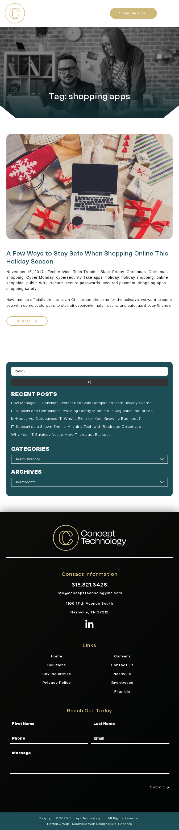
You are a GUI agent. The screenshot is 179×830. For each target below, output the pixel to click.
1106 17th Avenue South (89, 603)
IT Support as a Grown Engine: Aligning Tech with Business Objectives (76, 426)
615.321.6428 (89, 585)
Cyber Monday (40, 277)
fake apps (93, 277)
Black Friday (112, 272)
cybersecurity (69, 277)
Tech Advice (59, 272)
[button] (169, 13)
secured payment (119, 283)
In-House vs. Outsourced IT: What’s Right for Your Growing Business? (76, 418)
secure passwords (83, 283)
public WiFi (37, 283)
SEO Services (121, 824)
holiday (112, 277)
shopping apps (152, 283)
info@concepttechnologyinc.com (89, 593)
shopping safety (21, 288)
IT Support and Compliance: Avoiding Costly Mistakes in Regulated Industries (82, 411)
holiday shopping (138, 277)
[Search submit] (89, 382)
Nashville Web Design (89, 824)
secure (56, 283)
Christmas (136, 272)
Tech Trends (85, 272)
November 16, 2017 (25, 272)
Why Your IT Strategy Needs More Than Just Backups (61, 434)
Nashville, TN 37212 (89, 612)
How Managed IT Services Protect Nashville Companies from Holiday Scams (81, 403)
